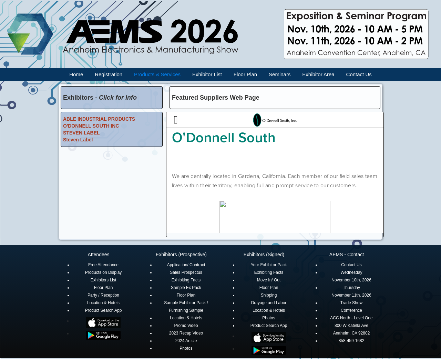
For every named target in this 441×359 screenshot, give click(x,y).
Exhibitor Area (318, 74)
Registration (108, 74)
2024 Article (186, 340)
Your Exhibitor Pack (269, 264)
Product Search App (103, 310)
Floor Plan (245, 74)
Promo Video (186, 325)
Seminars (279, 74)
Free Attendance (103, 264)
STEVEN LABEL (81, 133)
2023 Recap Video (186, 333)
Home (76, 74)
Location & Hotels (103, 302)
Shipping (269, 295)
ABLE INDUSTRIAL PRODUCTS (99, 119)
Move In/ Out (269, 280)
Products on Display (103, 272)
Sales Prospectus (186, 272)
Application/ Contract (186, 264)
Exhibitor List (207, 74)
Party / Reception (103, 295)
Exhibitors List (103, 280)
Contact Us (359, 74)
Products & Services (157, 74)
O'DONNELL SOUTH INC (91, 126)
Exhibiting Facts (186, 280)
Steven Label (78, 139)
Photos (186, 348)
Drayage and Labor (269, 302)
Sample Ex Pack (186, 287)
